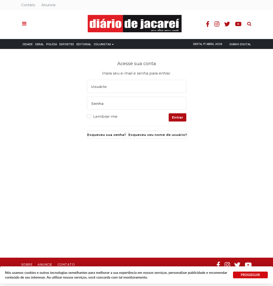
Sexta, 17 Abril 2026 (207, 44)
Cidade (27, 44)
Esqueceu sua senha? (106, 135)
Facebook (207, 24)
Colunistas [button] (104, 44)
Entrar (177, 117)
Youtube (238, 24)
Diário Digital (240, 44)
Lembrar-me (105, 117)
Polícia (51, 44)
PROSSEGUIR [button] (250, 275)
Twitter (227, 24)
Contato (28, 5)
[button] (24, 23)
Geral (39, 44)
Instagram (217, 24)
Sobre (27, 264)
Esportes (66, 44)
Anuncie (48, 5)
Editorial (84, 44)
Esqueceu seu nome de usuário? (157, 135)
